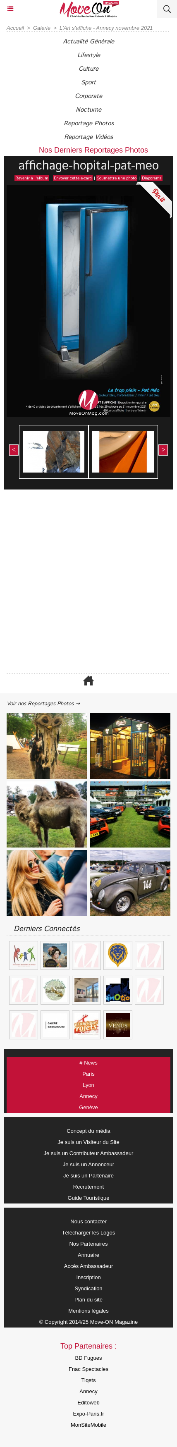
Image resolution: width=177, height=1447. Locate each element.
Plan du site (88, 1300)
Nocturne (88, 109)
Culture (88, 68)
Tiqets (88, 1380)
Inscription (88, 1277)
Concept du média (88, 1131)
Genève (88, 1107)
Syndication (88, 1288)
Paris (88, 1074)
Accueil (15, 28)
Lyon (88, 1085)
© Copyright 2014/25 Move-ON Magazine (88, 1322)
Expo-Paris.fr (88, 1414)
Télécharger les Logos (88, 1233)
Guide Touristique (89, 1198)
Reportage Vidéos (88, 137)
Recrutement (88, 1187)
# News (88, 1063)
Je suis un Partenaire (88, 1175)
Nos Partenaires (88, 1244)
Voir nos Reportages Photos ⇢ (43, 704)
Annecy (88, 1096)
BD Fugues (88, 1358)
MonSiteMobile (88, 1425)
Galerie (41, 28)
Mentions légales (88, 1311)
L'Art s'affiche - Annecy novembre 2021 (106, 28)
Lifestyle (88, 55)
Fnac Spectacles (88, 1369)
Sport (88, 82)
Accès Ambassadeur (88, 1266)
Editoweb (88, 1402)
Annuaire (88, 1255)
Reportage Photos (89, 123)
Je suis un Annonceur (88, 1164)
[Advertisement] (84, 582)
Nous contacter (88, 1221)
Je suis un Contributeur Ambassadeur (89, 1153)
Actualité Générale (88, 41)
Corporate (88, 96)
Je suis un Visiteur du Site (88, 1142)
